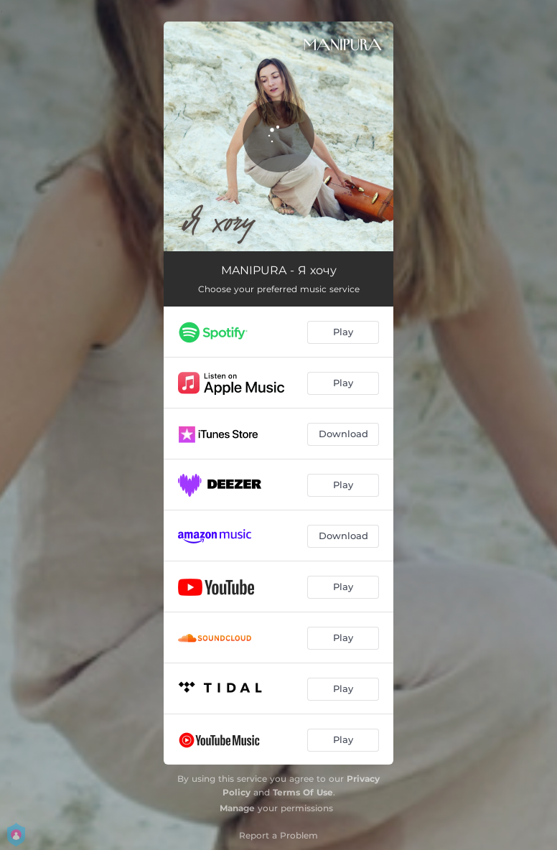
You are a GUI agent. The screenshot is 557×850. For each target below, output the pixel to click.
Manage (237, 808)
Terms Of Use (303, 792)
